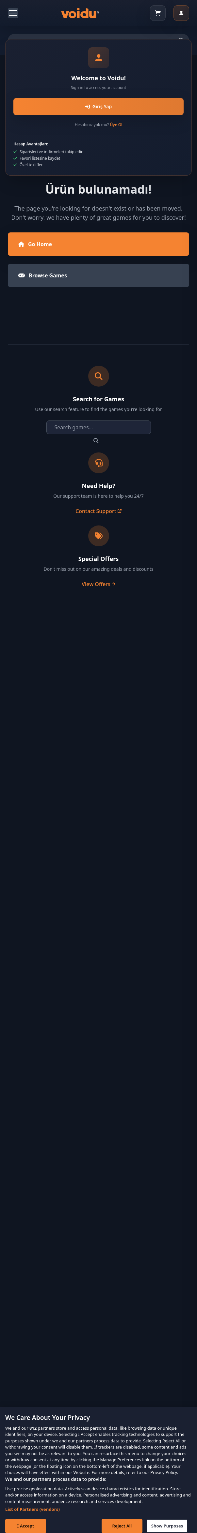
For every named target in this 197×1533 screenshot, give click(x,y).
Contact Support (98, 511)
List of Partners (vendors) (32, 1514)
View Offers (98, 584)
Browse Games (42, 275)
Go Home (35, 244)
